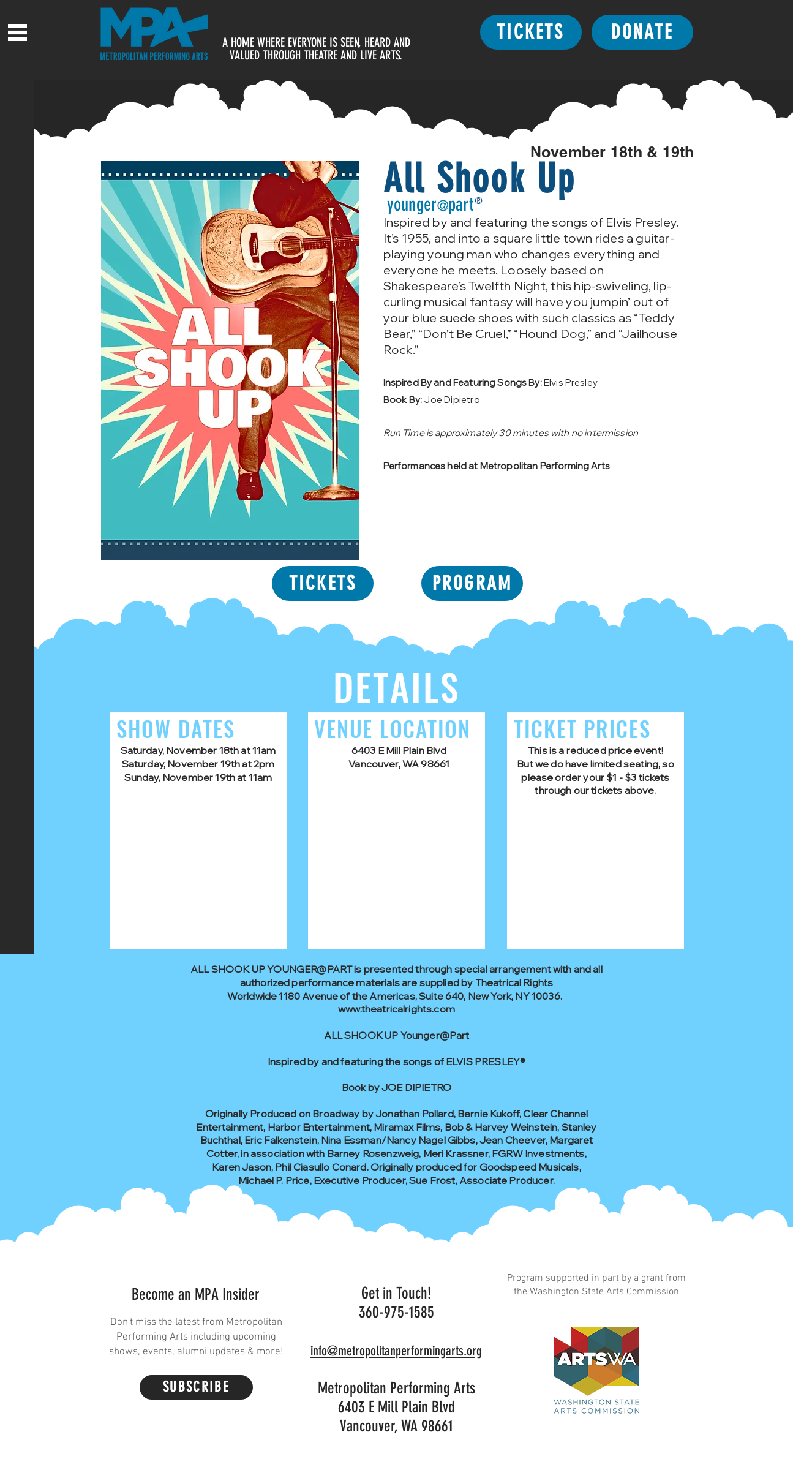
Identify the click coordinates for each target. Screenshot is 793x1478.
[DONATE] (642, 32)
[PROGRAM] (472, 583)
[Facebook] (20, 1399)
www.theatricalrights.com (396, 1009)
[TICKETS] (531, 32)
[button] (17, 32)
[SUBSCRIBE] (196, 1387)
